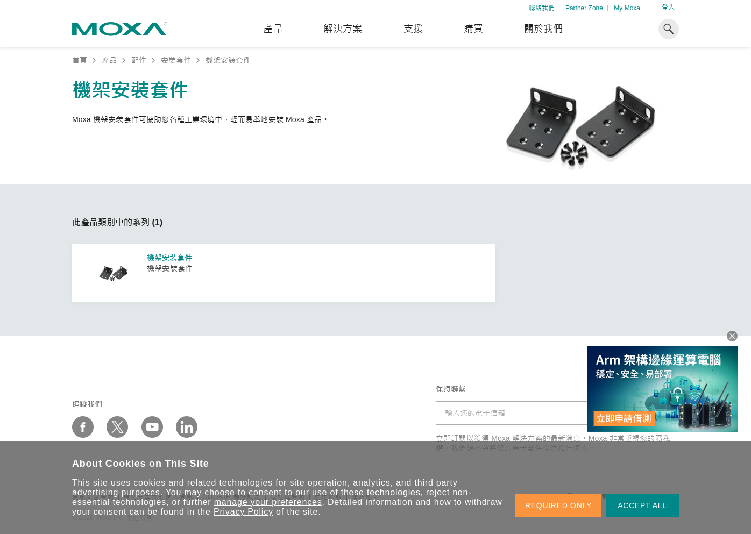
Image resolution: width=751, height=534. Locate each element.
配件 (138, 60)
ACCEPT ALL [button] (642, 505)
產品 (109, 60)
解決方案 (342, 29)
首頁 (79, 60)
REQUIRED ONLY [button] (558, 505)
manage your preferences (268, 502)
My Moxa (627, 8)
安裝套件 (176, 60)
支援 (413, 29)
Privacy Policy (243, 511)
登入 (668, 7)
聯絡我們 (542, 8)
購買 (473, 29)
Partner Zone (584, 8)
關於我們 (543, 29)
